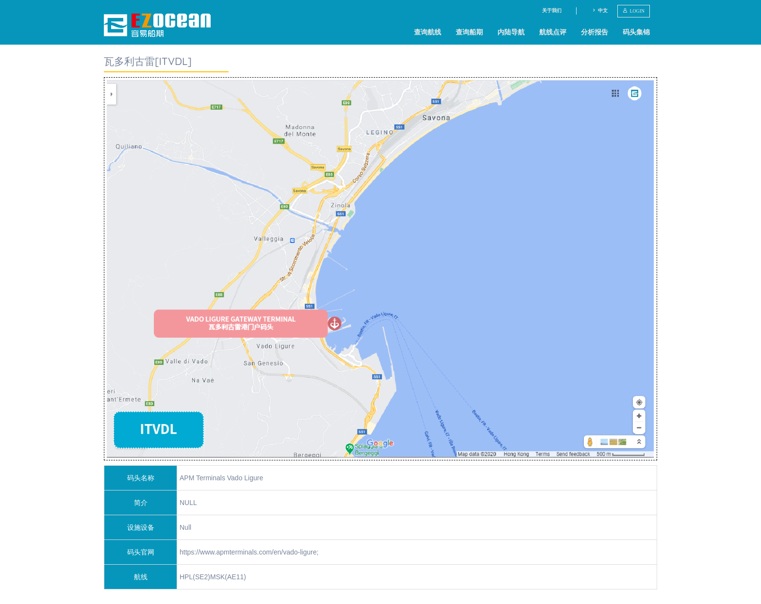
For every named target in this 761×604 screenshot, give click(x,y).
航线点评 (552, 32)
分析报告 (594, 32)
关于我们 (552, 10)
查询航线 (427, 32)
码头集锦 (636, 32)
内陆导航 (511, 32)
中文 (600, 10)
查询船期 (469, 32)
